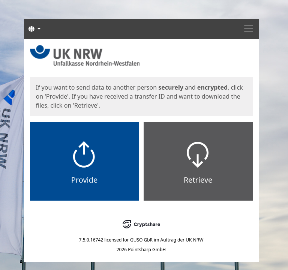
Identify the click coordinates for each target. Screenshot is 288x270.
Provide (84, 180)
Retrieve (198, 180)
